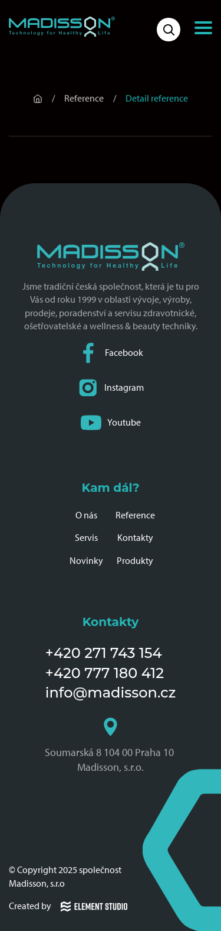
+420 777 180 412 (104, 673)
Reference (135, 515)
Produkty (135, 560)
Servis (86, 537)
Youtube (111, 423)
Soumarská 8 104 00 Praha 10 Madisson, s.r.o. (110, 745)
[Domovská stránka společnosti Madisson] (62, 27)
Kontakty (135, 537)
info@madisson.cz (110, 692)
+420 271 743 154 (103, 652)
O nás (86, 515)
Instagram (111, 388)
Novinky (86, 560)
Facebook (110, 353)
